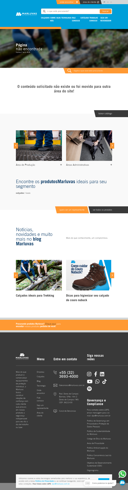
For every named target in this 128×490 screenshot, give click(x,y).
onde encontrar (66, 2)
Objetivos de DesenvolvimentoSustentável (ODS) (99, 464)
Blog (58, 18)
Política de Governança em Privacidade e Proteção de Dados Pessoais (98, 424)
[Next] (112, 146)
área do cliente (89, 2)
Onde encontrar (41, 391)
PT (104, 2)
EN (108, 2)
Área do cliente (40, 414)
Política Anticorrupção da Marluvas (97, 449)
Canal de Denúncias (67, 411)
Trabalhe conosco (93, 19)
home (18, 52)
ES (111, 2)
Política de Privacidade (44, 481)
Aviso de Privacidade (95, 443)
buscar (105, 11)
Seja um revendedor (105, 19)
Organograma (92, 470)
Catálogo (84, 18)
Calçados (45, 18)
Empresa (40, 372)
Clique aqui (50, 324)
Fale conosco (76, 19)
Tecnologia (66, 18)
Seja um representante (41, 406)
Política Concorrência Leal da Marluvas (99, 456)
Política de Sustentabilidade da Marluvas (98, 432)
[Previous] (16, 146)
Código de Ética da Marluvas (99, 439)
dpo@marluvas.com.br (60, 484)
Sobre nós (53, 19)
